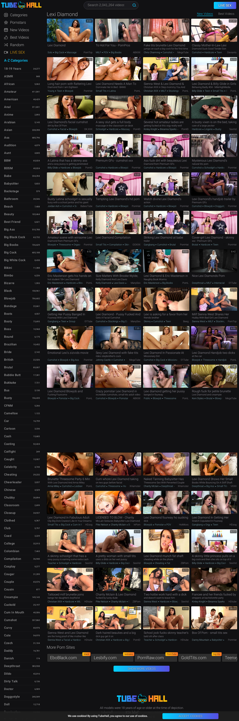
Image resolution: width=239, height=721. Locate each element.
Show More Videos (142, 668)
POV (106, 52)
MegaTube (183, 52)
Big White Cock (14, 260)
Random (17, 45)
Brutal (172, 244)
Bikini (8, 268)
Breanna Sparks (168, 129)
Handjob (222, 359)
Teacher (52, 563)
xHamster (135, 486)
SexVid (233, 129)
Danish (9, 658)
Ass (7, 137)
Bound (8, 336)
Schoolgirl (101, 129)
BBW (7, 160)
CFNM (8, 405)
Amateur (10, 91)
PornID (136, 129)
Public (147, 398)
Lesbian (78, 486)
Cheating (159, 563)
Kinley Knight (151, 129)
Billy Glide (197, 90)
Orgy (208, 524)
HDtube (88, 601)
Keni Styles (198, 398)
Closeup (10, 513)
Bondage (10, 306)
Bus (7, 390)
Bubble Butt (12, 375)
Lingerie (208, 129)
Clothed (9, 520)
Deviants (232, 52)
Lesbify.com (114, 657)
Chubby (9, 497)
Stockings (173, 90)
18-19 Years (12, 68)
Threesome (65, 244)
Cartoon (9, 428)
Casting (9, 444)
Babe (7, 176)
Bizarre (9, 283)
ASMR (8, 76)
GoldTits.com (201, 657)
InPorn (137, 524)
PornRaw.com (157, 657)
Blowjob (68, 90)
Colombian (11, 551)
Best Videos (19, 37)
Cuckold (9, 604)
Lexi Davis (119, 282)
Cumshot (167, 52)
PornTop (88, 52)
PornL (137, 90)
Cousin (9, 589)
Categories (18, 15)
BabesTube (86, 206)
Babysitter (217, 639)
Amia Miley (54, 486)
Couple (9, 582)
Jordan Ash (54, 206)
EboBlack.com (70, 657)
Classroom (11, 505)
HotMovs (184, 524)
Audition (10, 145)
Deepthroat (198, 282)
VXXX (234, 486)
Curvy (8, 627)
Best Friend (12, 222)
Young (51, 90)
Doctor (8, 689)
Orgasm (77, 244)
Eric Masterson (56, 282)
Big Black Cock (14, 237)
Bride (8, 352)
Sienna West (199, 321)
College (9, 543)
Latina (112, 90)
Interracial (219, 282)
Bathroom (11, 199)
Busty (218, 129)
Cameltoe (11, 413)
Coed (7, 536)
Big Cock (59, 52)
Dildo (7, 673)
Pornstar (63, 398)
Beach (8, 206)
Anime (8, 114)
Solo (50, 52)
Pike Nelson (102, 524)
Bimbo (8, 275)
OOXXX (136, 244)
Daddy (8, 650)
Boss (7, 329)
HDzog (88, 524)
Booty (8, 321)
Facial (63, 129)
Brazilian (10, 344)
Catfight (9, 451)
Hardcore (209, 52)
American (11, 99)
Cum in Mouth (80, 524)
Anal (7, 107)
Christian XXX (151, 90)
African (9, 84)
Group (71, 321)
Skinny (127, 244)
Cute (7, 635)
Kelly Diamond (104, 282)
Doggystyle (221, 206)
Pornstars (18, 22)
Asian (8, 130)
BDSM (8, 168)
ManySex (135, 282)
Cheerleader (13, 482)
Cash (7, 436)
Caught (9, 459)
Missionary (173, 359)
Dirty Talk (11, 681)
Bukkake (10, 382)
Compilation (115, 244)
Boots (8, 313)
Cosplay (9, 566)
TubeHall (21, 5)
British (8, 359)
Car (6, 421)
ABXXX (136, 52)
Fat (168, 563)
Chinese (10, 490)
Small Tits (101, 90)
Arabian (9, 122)
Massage (71, 52)
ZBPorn (185, 563)
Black (8, 291)
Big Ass (74, 359)
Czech (8, 643)
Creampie (11, 597)
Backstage (11, 191)
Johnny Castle (103, 359)
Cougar (9, 574)
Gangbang (149, 244)
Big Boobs (116, 52)
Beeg (186, 321)
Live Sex (17, 52)
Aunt (7, 153)
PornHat (88, 90)
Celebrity (10, 467)
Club (7, 528)
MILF (99, 52)
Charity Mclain (151, 486)
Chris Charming (152, 52)
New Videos (205, 14)
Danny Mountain (201, 639)
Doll (7, 704)
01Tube (233, 282)
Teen (219, 52)
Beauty (9, 214)
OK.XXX (88, 129)
